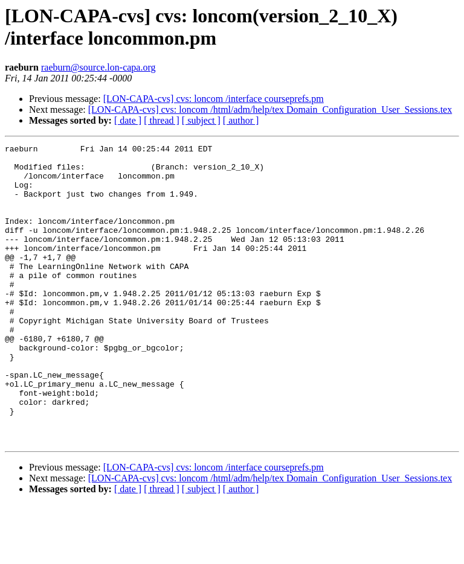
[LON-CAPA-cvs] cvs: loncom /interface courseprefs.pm (213, 98)
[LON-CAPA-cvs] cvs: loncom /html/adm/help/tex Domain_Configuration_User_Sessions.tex (270, 109)
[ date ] (127, 120)
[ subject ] (201, 120)
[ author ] (241, 120)
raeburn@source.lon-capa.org (98, 67)
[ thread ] (161, 120)
